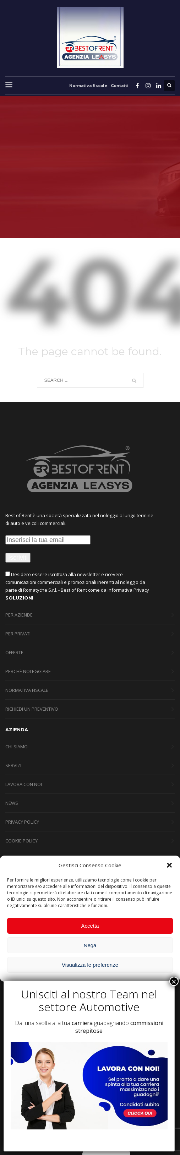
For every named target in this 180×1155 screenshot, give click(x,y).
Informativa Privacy (128, 590)
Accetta (90, 926)
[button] (169, 865)
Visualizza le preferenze (90, 965)
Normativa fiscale (88, 85)
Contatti (120, 85)
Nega (90, 945)
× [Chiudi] (173, 981)
